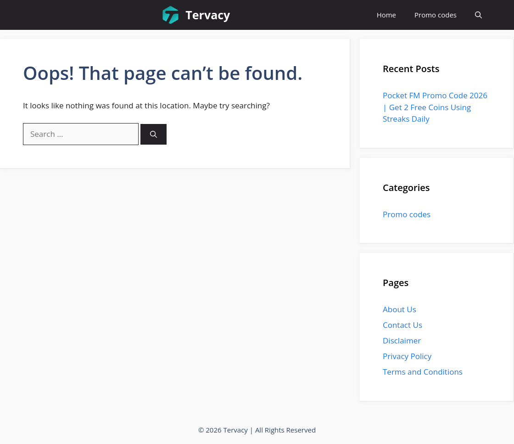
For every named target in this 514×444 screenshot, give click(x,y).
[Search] (153, 134)
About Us (399, 309)
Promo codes (435, 14)
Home (386, 14)
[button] (478, 15)
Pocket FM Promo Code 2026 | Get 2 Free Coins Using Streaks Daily (435, 107)
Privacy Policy (407, 356)
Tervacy (207, 14)
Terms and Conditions (423, 371)
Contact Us (402, 325)
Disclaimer (402, 340)
